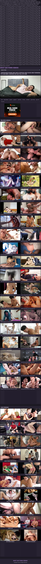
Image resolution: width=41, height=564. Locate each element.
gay (2, 99)
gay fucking (33, 99)
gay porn (15, 99)
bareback (28, 99)
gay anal (37, 99)
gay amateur (6, 99)
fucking (23, 99)
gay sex (11, 99)
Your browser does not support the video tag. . (20, 87)
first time (2, 101)
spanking (19, 99)
